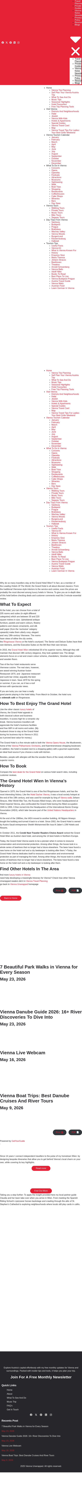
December (56, 163)
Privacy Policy (78, 18)
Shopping (55, 189)
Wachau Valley (58, 231)
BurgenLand (57, 236)
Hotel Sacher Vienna (39, 794)
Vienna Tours (52, 206)
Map (53, 128)
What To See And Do (61, 97)
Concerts (55, 168)
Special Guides (58, 123)
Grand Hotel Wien (20, 650)
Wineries (55, 198)
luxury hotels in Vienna (19, 875)
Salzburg (55, 222)
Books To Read (58, 274)
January (55, 137)
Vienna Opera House (55, 743)
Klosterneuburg (58, 239)
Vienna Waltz (57, 283)
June (53, 149)
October (55, 158)
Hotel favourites (59, 104)
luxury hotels (26, 709)
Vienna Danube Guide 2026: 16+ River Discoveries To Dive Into (41, 1014)
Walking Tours (58, 208)
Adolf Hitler (56, 272)
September (56, 156)
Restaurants (57, 191)
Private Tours (57, 210)
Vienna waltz (66, 798)
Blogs (77, 25)
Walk (53, 184)
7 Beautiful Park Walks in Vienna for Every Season (25, 1426)
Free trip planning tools (62, 107)
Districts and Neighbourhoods (65, 111)
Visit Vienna (51, 109)
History (54, 253)
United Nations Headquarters (60, 810)
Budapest (55, 224)
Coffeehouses (57, 194)
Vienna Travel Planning (37, 881)
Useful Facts (57, 246)
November (56, 161)
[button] (75, 42)
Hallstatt (55, 241)
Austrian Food (58, 286)
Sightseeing (56, 182)
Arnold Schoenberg (60, 267)
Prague (54, 227)
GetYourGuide (18, 1141)
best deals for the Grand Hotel (26, 772)
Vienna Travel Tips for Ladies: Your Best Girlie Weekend (65, 131)
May (53, 147)
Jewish (54, 116)
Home (49, 88)
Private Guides (78, 7)
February (55, 140)
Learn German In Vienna (62, 288)
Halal (53, 114)
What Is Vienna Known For (63, 250)
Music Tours (57, 213)
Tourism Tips (52, 243)
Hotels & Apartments (61, 121)
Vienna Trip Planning (61, 90)
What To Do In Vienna (56, 165)
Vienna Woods (58, 234)
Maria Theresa (58, 257)
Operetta (55, 173)
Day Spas (55, 203)
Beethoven (56, 262)
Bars (53, 201)
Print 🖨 (59, 890)
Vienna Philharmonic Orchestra (26, 746)
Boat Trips (56, 187)
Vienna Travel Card (60, 125)
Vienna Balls (57, 269)
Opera (54, 170)
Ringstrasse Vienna (13, 642)
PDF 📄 (75, 890)
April (53, 144)
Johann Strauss (58, 260)
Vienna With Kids (59, 118)
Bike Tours (56, 215)
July (53, 151)
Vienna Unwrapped (19, 884)
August (54, 154)
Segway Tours (58, 217)
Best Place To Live (60, 276)
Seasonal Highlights (60, 102)
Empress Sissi (58, 255)
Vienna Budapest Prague (63, 279)
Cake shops (57, 196)
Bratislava (56, 229)
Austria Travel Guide (60, 281)
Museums (55, 180)
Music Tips (56, 99)
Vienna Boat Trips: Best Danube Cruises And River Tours (34, 1098)
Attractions (56, 177)
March (54, 142)
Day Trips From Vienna (57, 220)
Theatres (55, 264)
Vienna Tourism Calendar (58, 135)
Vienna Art (56, 248)
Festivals (55, 175)
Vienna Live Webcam (22, 1052)
